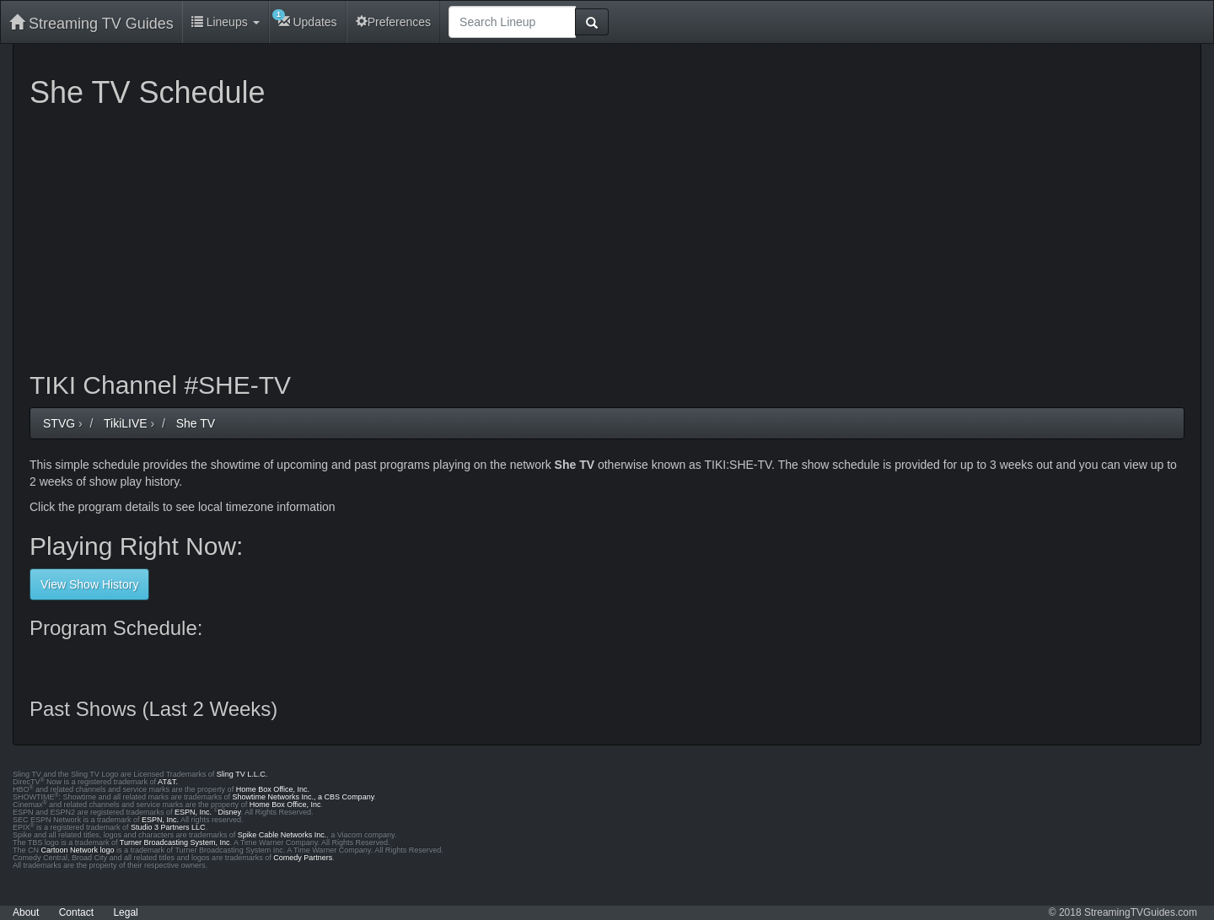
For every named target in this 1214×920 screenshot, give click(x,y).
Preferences (393, 22)
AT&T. (168, 781)
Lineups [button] (225, 22)
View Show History (89, 584)
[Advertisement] (535, 236)
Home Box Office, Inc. (272, 789)
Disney (229, 812)
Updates (304, 19)
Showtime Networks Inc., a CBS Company (303, 797)
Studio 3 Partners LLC (168, 827)
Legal (125, 912)
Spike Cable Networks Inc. (282, 835)
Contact (76, 912)
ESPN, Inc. (193, 812)
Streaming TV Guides (91, 23)
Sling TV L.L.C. (242, 774)
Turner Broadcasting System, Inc (175, 842)
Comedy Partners (302, 857)
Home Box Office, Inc (285, 804)
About (26, 912)
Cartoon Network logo (78, 850)
